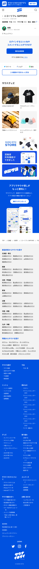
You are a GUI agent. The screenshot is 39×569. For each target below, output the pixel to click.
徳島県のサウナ (28, 316)
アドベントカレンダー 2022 (29, 406)
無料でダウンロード (19, 201)
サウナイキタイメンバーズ (30, 481)
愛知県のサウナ (28, 293)
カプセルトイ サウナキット (29, 459)
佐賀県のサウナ (17, 327)
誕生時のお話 (7, 485)
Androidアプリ (8, 490)
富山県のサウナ (17, 282)
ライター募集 (27, 428)
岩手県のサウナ (28, 256)
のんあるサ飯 (27, 440)
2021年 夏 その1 (8, 453)
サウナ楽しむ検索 (28, 448)
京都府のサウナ (17, 303)
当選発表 (6, 393)
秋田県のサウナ (17, 259)
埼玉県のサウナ (7, 272)
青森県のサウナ (17, 256)
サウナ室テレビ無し (8, 348)
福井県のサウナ (7, 285)
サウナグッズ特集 (9, 440)
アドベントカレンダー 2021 (29, 411)
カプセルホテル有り (8, 351)
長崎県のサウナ (28, 327)
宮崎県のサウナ (28, 330)
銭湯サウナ (16, 345)
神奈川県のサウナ (7, 275)
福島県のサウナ (7, 262)
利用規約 (4, 530)
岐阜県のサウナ (7, 293)
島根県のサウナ (17, 314)
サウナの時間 (27, 465)
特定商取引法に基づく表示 (9, 527)
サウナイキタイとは (9, 482)
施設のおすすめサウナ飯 (30, 443)
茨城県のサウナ (7, 269)
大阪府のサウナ (28, 303)
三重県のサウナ (7, 296)
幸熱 (9, 27)
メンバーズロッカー (28, 485)
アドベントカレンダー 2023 (29, 401)
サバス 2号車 (26, 455)
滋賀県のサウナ (7, 303)
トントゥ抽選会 (8, 388)
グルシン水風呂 (7, 345)
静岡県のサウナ (17, 293)
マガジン (25, 388)
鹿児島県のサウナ (7, 333)
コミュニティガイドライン (9, 533)
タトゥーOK (30, 348)
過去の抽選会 (7, 396)
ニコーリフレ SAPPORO (15, 15)
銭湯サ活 (25, 470)
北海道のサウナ (7, 256)
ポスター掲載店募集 (9, 505)
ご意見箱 (25, 505)
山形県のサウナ (28, 259)
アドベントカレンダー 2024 (29, 397)
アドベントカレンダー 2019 (29, 420)
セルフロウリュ (13, 342)
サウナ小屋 (5, 354)
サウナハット (7, 443)
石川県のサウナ (28, 282)
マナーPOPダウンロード (10, 508)
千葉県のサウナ (17, 272)
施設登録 (6, 379)
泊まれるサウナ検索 (9, 371)
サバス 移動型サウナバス (29, 452)
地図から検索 (7, 373)
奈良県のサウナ (17, 306)
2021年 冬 (6, 458)
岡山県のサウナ (28, 314)
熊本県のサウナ (7, 330)
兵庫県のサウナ (7, 306)
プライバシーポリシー (8, 536)
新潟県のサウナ (7, 282)
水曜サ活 (25, 438)
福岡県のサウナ (7, 327)
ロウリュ (4, 342)
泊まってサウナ (27, 468)
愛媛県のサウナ (17, 319)
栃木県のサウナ (17, 269)
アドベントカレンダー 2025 (29, 392)
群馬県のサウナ (28, 269)
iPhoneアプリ (7, 488)
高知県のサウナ (28, 319)
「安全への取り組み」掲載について (10, 516)
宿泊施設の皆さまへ (9, 503)
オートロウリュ (24, 342)
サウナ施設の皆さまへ (10, 500)
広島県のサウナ (7, 316)
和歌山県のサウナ (29, 306)
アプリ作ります (27, 446)
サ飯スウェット (8, 446)
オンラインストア (9, 438)
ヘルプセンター (27, 500)
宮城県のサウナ (7, 259)
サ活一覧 (25, 368)
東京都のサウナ (28, 272)
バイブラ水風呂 (20, 348)
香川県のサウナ (7, 319)
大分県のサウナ (17, 330)
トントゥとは (7, 391)
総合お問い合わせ (28, 503)
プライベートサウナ (24, 354)
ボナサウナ (24, 345)
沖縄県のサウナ (19, 333)
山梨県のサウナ (17, 285)
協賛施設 (25, 487)
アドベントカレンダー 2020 (29, 415)
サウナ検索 (7, 368)
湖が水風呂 (13, 354)
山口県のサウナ (17, 316)
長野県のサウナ (28, 285)
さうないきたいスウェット (10, 449)
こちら (25, 57)
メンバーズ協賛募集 (9, 512)
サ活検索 (6, 376)
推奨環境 (4, 524)
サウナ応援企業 (27, 463)
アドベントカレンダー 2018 (29, 424)
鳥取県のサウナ (7, 314)
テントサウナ (32, 351)
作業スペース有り (21, 351)
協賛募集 (6, 399)
